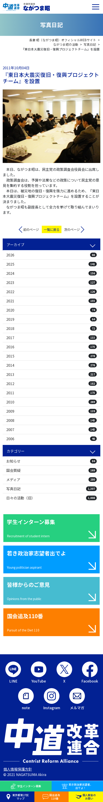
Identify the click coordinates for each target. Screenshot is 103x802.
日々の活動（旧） (51, 498)
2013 (51, 374)
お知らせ (51, 461)
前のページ (31, 229)
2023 (51, 282)
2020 (51, 310)
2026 (51, 255)
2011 (51, 392)
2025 (51, 264)
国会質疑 (51, 470)
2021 (51, 300)
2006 (51, 438)
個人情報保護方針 (17, 769)
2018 (51, 328)
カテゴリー (16, 451)
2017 (51, 337)
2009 (51, 411)
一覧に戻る (51, 229)
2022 (51, 291)
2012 (51, 383)
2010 (51, 402)
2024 (51, 273)
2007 (51, 429)
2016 (51, 346)
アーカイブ (15, 244)
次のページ (72, 229)
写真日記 (51, 488)
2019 (51, 319)
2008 (51, 420)
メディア (51, 479)
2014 (51, 365)
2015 (51, 356)
